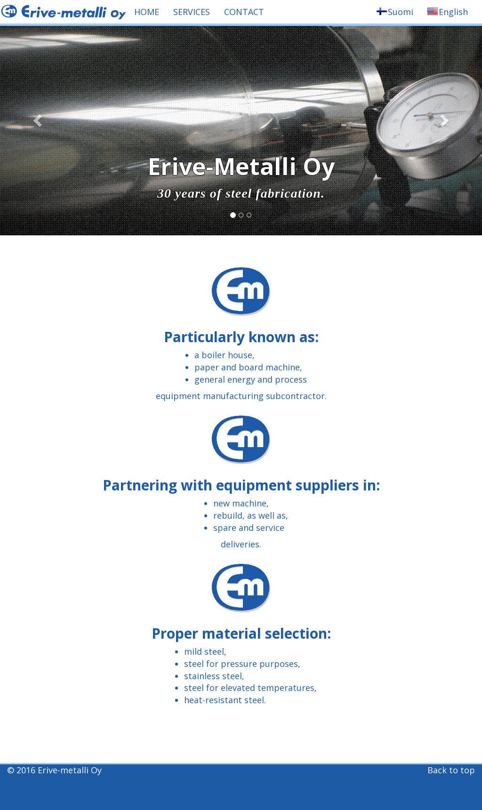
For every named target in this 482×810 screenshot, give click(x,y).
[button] (36, 117)
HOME (146, 11)
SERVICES (191, 11)
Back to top (451, 770)
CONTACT (244, 11)
